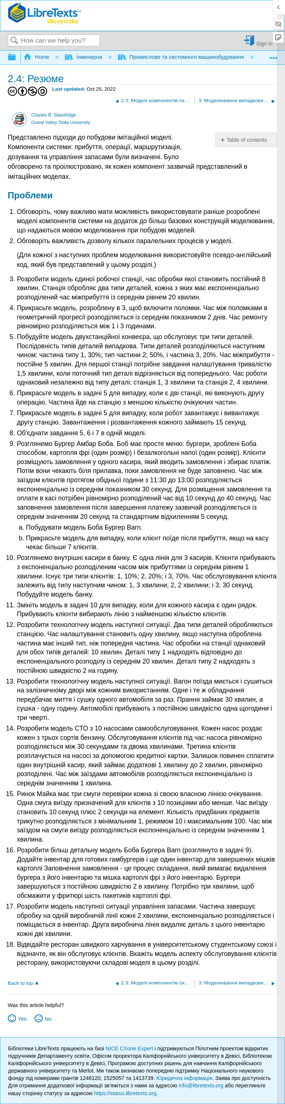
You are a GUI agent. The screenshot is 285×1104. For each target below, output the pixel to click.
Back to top (20, 983)
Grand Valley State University (60, 122)
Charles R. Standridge (53, 115)
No (48, 1019)
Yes (22, 1019)
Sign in (264, 43)
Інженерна (84, 57)
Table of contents (246, 140)
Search (14, 41)
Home (37, 57)
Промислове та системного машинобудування (182, 57)
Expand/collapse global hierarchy (16, 57)
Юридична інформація (184, 1078)
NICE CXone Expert (130, 1048)
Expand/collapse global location (273, 55)
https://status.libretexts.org (125, 1093)
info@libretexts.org (200, 1085)
